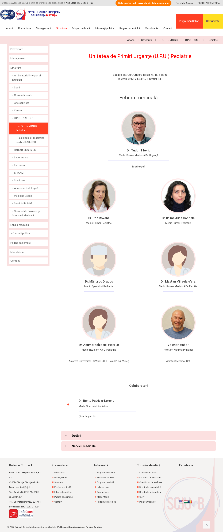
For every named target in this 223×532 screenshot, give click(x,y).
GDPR (142, 497)
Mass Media (17, 252)
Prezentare (16, 49)
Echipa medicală (19, 224)
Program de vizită (105, 482)
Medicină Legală (23, 195)
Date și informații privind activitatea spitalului (143, 3)
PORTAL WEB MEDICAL (209, 3)
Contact (15, 260)
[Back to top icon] (206, 525)
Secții (17, 87)
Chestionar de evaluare (150, 482)
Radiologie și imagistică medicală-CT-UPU (30, 140)
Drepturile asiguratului (150, 492)
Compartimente (23, 95)
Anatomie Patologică (26, 188)
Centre (18, 110)
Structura (146, 40)
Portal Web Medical (106, 501)
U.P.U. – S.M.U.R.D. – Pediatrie (201, 40)
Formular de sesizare (149, 477)
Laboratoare (21, 157)
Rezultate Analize (184, 3)
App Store (71, 3)
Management (17, 58)
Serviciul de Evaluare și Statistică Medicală (26, 213)
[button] (138, 435)
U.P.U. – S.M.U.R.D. (168, 40)
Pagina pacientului (20, 242)
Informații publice (20, 233)
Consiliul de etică (147, 472)
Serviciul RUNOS (23, 203)
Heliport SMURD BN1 (25, 149)
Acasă (130, 40)
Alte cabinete (21, 102)
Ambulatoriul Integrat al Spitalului (26, 77)
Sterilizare (19, 180)
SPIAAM (19, 172)
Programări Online (189, 21)
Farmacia (19, 165)
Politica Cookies (147, 501)
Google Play (87, 3)
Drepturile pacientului (150, 487)
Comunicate (213, 21)
